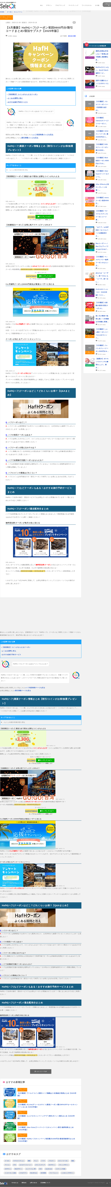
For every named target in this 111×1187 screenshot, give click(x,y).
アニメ (36, 1160)
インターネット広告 (10, 1173)
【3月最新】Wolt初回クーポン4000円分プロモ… (102, 160)
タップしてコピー (45, 216)
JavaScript (48, 1169)
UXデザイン (52, 1165)
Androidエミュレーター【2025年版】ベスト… (102, 292)
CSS (40, 1169)
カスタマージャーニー (26, 1165)
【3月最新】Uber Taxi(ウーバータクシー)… (102, 174)
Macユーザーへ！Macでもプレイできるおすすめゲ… (102, 246)
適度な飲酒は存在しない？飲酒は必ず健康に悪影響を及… (102, 55)
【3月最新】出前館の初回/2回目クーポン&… (102, 305)
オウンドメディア (40, 1165)
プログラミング (60, 5)
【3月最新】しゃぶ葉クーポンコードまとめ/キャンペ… (102, 333)
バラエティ (52, 1160)
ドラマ (43, 1160)
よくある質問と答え (15, 98)
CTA (14, 1165)
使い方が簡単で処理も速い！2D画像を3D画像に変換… (102, 319)
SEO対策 (43, 1173)
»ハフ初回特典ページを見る (42, 134)
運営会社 (24, 1182)
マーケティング (73, 5)
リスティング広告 (60, 1169)
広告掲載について (45, 1182)
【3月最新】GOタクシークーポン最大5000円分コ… (102, 134)
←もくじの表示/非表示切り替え (18, 170)
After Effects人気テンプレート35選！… (102, 187)
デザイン (49, 5)
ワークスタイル (87, 5)
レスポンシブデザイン (68, 1173)
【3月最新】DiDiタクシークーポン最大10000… (102, 147)
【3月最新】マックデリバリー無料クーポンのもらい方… (102, 261)
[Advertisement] (40, 615)
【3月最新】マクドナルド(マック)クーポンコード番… (102, 215)
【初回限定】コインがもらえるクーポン (23, 94)
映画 (29, 1160)
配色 (73, 1160)
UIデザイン (8, 1169)
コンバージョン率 (31, 1169)
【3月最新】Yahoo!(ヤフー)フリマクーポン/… (102, 120)
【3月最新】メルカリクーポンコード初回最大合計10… (102, 106)
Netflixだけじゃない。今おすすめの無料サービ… (102, 70)
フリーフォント (53, 1173)
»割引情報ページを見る (29, 138)
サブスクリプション (18, 1160)
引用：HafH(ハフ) (10, 201)
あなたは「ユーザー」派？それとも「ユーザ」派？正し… (102, 277)
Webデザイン (18, 1169)
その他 (97, 5)
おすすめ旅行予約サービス (18, 102)
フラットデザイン (64, 1165)
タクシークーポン (63, 1160)
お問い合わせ (33, 1182)
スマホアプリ (23, 1173)
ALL (41, 5)
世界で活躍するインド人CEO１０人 (102, 82)
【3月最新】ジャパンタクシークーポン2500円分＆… (102, 348)
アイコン (7, 1165)
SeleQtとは (15, 1182)
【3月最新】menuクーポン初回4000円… (102, 200)
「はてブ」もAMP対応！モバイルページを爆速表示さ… (102, 231)
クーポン (7, 1160)
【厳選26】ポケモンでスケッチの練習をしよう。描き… (102, 363)
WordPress (33, 1173)
